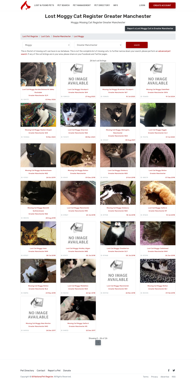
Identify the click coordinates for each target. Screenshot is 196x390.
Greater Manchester (62, 36)
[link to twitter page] (174, 370)
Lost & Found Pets (44, 5)
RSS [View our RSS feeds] (174, 377)
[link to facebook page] (168, 370)
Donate (67, 370)
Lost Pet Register (30, 36)
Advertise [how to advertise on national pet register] (165, 377)
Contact (41, 370)
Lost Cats (45, 36)
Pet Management (82, 5)
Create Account (162, 5)
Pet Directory (102, 5)
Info (115, 5)
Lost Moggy (79, 36)
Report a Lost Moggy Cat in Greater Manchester (150, 28)
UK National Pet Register (42, 377)
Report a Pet (54, 370)
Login (142, 5)
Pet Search (63, 5)
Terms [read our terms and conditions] (145, 377)
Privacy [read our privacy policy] (154, 377)
